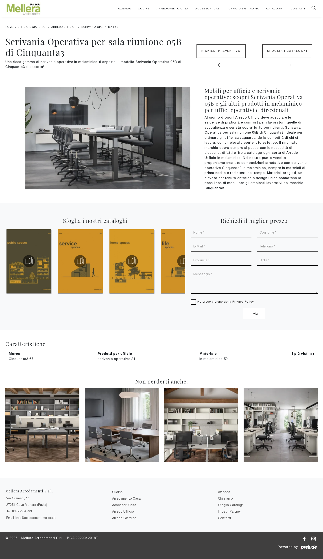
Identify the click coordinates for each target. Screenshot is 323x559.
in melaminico (213, 359)
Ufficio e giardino (244, 8)
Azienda (124, 8)
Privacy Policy (243, 301)
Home (9, 27)
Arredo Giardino (124, 518)
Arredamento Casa (172, 8)
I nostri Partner (229, 511)
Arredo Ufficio (62, 27)
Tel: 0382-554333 (19, 511)
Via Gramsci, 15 (18, 498)
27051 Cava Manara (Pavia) (26, 505)
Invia (254, 313)
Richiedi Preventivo (221, 51)
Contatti (297, 8)
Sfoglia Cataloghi (231, 505)
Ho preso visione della (225, 301)
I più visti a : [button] (303, 353)
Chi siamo (225, 498)
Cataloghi (275, 8)
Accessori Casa (208, 8)
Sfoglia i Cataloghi (287, 51)
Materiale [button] (208, 353)
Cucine (144, 8)
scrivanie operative (116, 359)
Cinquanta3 (21, 359)
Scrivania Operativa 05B (99, 27)
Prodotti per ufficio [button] (115, 353)
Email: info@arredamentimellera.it (31, 518)
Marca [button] (14, 353)
